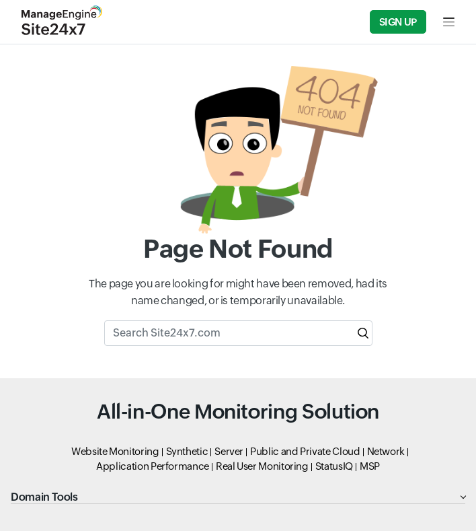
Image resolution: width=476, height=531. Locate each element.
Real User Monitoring (262, 466)
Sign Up (398, 22)
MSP (370, 466)
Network (386, 451)
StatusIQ (334, 466)
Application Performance (152, 466)
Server (228, 451)
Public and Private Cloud (305, 451)
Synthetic (187, 451)
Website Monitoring (115, 451)
